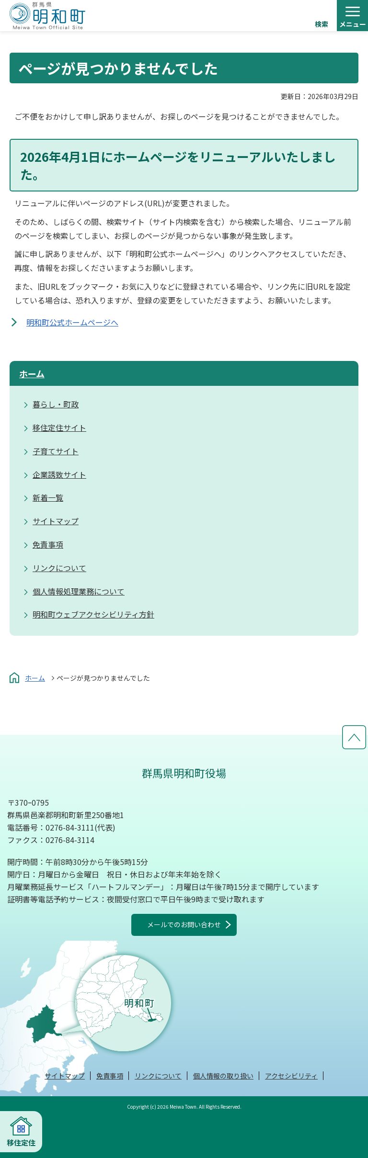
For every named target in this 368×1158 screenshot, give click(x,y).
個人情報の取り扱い (223, 1075)
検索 (321, 24)
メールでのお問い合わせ (184, 924)
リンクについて (158, 1075)
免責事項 (109, 1075)
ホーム (32, 373)
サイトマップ (65, 1075)
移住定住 (21, 1142)
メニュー (352, 24)
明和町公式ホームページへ (72, 322)
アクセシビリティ (291, 1075)
